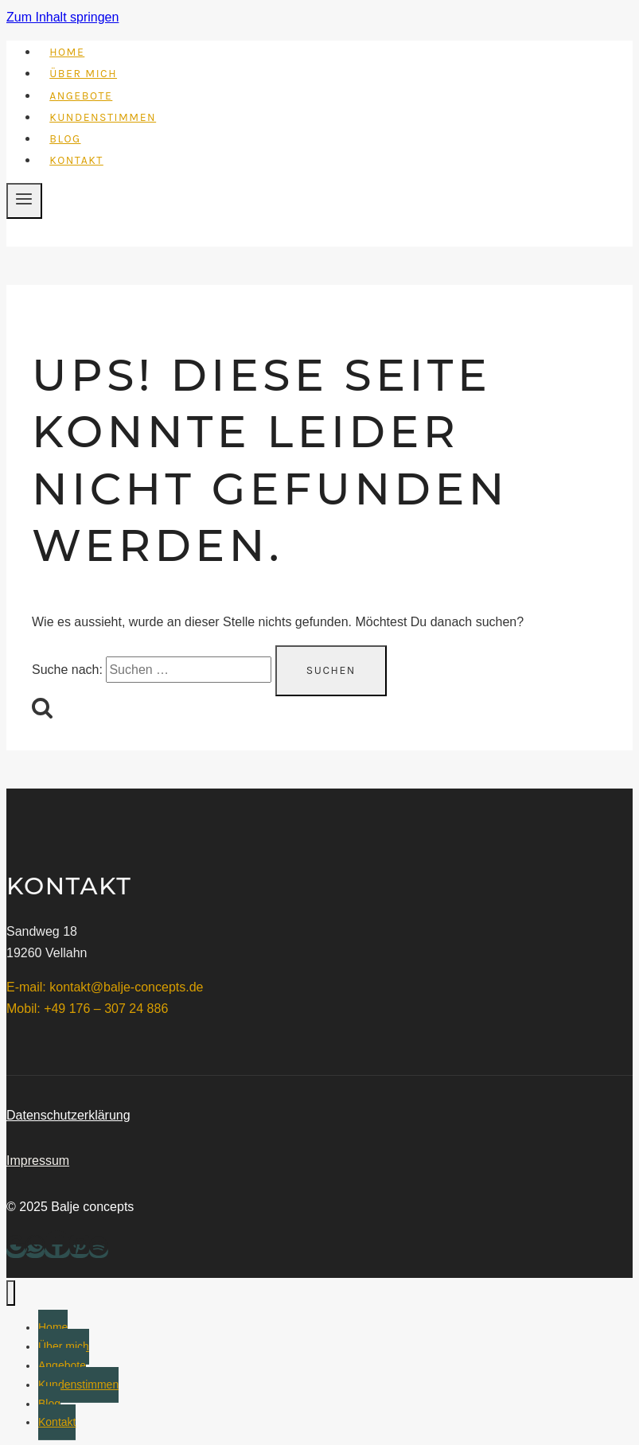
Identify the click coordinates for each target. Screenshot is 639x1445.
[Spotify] (98, 1251)
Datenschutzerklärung (68, 1115)
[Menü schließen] (10, 1293)
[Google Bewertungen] (15, 1251)
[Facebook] (57, 1251)
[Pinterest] (79, 1251)
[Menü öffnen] (24, 200)
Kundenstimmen (102, 117)
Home (66, 52)
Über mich (83, 73)
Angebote (80, 96)
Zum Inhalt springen (62, 17)
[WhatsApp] (35, 1251)
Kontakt (76, 160)
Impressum (37, 1160)
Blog (64, 139)
